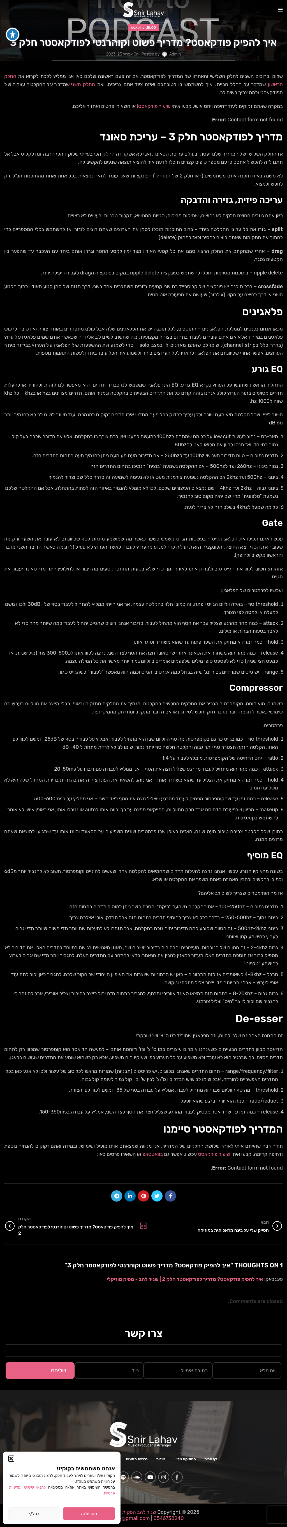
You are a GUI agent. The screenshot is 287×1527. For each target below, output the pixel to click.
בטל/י (34, 1513)
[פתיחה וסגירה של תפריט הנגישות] (12, 20)
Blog (151, 27)
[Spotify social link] (123, 1477)
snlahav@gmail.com (126, 1518)
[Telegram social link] (116, 1196)
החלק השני (83, 84)
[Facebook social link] (170, 1196)
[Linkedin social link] (130, 1196)
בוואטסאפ (152, 1154)
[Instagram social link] (163, 1477)
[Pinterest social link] (143, 1196)
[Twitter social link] (157, 1196)
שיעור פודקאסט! (153, 106)
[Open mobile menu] (280, 9)
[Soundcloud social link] (136, 1477)
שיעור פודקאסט (214, 1154)
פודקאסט (138, 27)
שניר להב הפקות (139, 1512)
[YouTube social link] (150, 1477)
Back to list (143, 1226)
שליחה (58, 1370)
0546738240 (168, 1518)
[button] (11, 1458)
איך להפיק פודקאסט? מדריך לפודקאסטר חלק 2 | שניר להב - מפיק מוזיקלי (185, 1279)
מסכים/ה (89, 1513)
